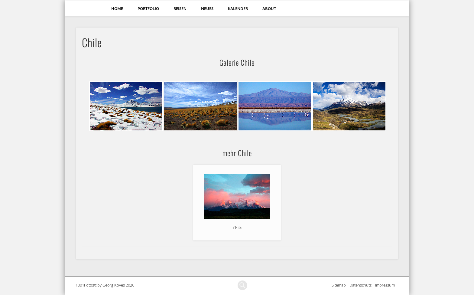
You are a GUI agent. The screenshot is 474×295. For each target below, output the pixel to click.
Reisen (180, 8)
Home (117, 8)
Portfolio (148, 8)
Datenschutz (362, 285)
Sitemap (340, 285)
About (269, 8)
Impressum (386, 285)
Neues (207, 8)
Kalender (238, 8)
